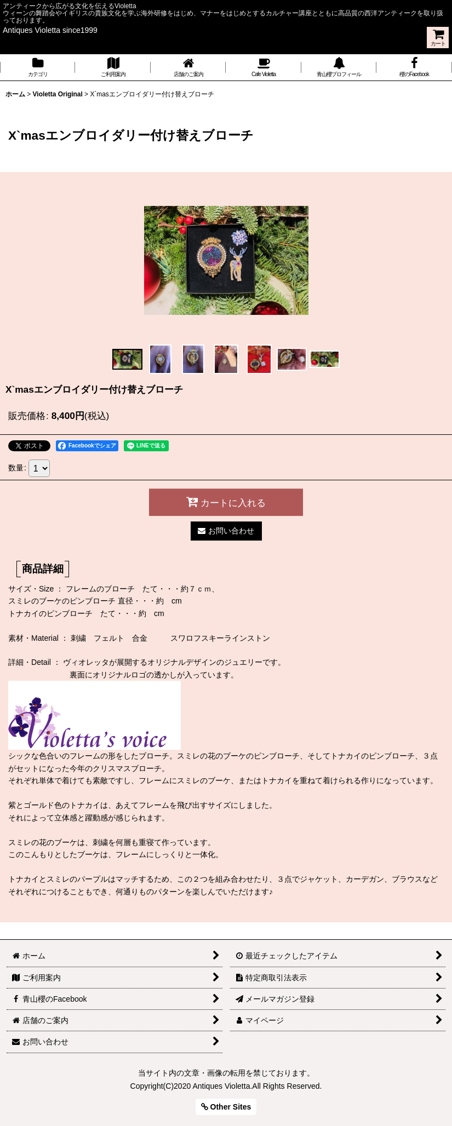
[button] (127, 359)
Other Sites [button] (226, 1106)
